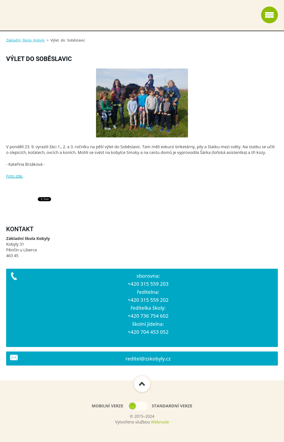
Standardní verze (172, 406)
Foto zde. (14, 176)
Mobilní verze (107, 406)
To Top (142, 384)
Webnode (160, 422)
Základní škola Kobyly (25, 40)
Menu (269, 15)
